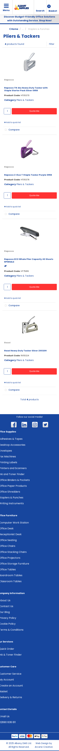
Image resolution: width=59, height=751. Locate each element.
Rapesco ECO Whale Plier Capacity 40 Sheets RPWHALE (28, 260)
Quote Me (34, 110)
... (23, 29)
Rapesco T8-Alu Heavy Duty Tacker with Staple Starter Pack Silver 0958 (26, 89)
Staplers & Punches (38, 29)
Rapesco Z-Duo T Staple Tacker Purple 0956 (28, 175)
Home (13, 29)
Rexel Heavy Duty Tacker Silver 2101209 (25, 350)
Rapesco (9, 79)
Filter (51, 44)
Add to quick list (12, 122)
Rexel (7, 342)
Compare (11, 130)
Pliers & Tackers (25, 100)
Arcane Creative (44, 746)
